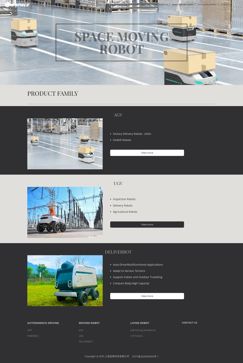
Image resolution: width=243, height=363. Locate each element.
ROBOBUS (33, 336)
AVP (29, 330)
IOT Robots (136, 336)
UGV (81, 336)
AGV (81, 330)
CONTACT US (189, 322)
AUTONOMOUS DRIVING (43, 323)
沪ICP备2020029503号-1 (145, 356)
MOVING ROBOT (89, 323)
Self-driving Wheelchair (143, 330)
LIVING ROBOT (139, 323)
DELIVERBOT (86, 341)
